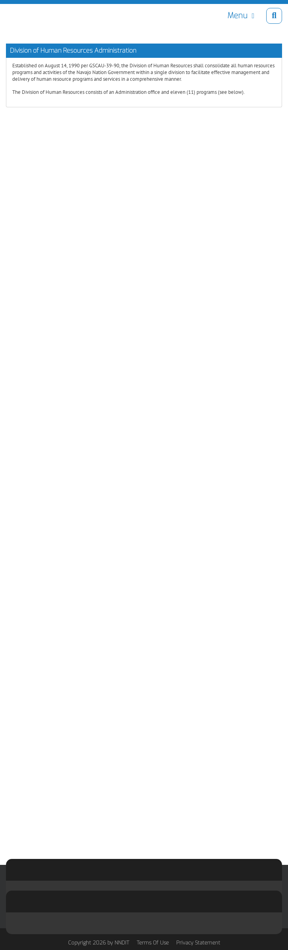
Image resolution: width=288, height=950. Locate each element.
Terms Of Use (153, 942)
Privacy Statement (198, 942)
